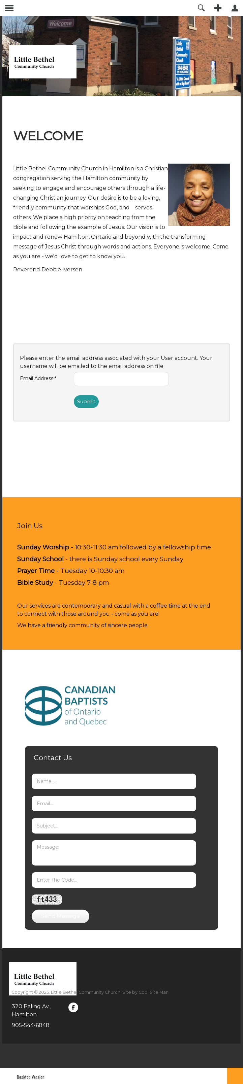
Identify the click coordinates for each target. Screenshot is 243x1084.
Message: (114, 853)
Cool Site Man (154, 992)
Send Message (60, 916)
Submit (86, 402)
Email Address (38, 378)
